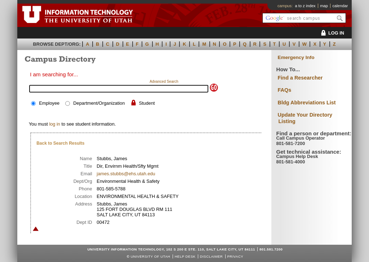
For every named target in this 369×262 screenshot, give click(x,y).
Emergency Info (296, 57)
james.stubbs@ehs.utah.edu (126, 173)
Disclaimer (211, 256)
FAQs (285, 90)
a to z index (305, 6)
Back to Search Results (60, 143)
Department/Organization (99, 103)
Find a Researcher (300, 78)
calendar (340, 6)
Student (147, 103)
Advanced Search (164, 81)
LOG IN (331, 33)
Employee (49, 103)
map (324, 6)
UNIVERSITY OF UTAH (150, 256)
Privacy (235, 256)
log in (54, 124)
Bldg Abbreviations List (307, 102)
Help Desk (185, 256)
